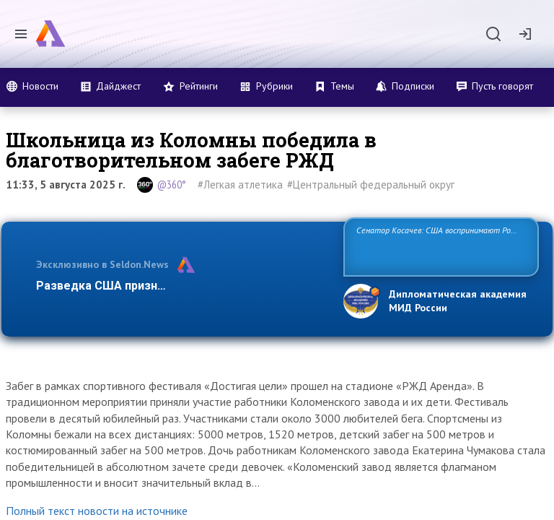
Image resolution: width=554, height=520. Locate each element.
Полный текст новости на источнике (97, 510)
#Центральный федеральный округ (370, 184)
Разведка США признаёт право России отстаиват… (181, 285)
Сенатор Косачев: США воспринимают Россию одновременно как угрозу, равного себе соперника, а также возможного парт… (439, 246)
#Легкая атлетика (240, 184)
